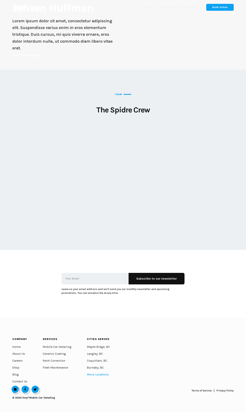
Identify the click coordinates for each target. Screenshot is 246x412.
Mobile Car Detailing (57, 347)
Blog (15, 374)
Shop (15, 367)
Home (16, 347)
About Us (18, 354)
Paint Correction (54, 360)
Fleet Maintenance (55, 367)
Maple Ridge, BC (98, 347)
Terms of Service (202, 390)
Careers (17, 360)
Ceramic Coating (54, 354)
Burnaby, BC (95, 367)
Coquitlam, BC (97, 360)
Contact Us (19, 381)
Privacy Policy (225, 390)
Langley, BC (95, 354)
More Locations (98, 374)
